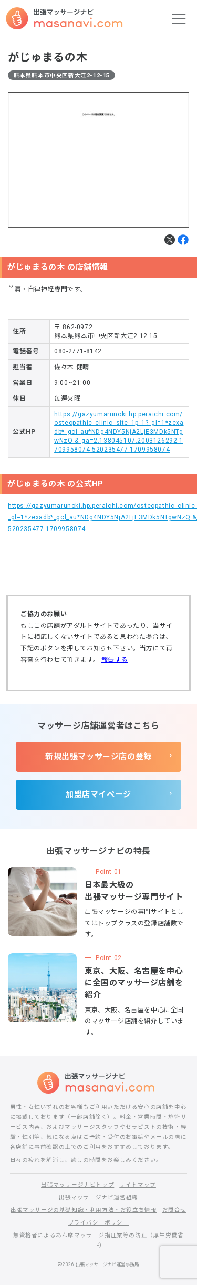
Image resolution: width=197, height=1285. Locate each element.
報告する (114, 660)
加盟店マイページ (98, 794)
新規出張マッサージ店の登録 (98, 756)
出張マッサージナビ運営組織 (98, 1197)
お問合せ (174, 1210)
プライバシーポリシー (98, 1222)
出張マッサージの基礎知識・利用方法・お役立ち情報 (84, 1210)
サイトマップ (137, 1184)
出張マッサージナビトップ (77, 1184)
